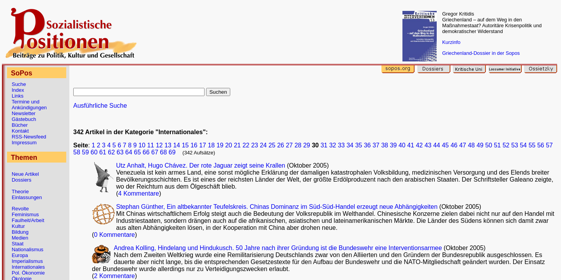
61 (102, 152)
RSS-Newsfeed (29, 137)
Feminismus (25, 214)
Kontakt (20, 131)
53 (514, 145)
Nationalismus (27, 249)
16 (194, 145)
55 (532, 145)
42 (419, 145)
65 (137, 152)
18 (211, 145)
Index (18, 90)
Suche (19, 84)
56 (540, 145)
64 (128, 152)
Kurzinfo (451, 42)
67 (154, 152)
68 (163, 152)
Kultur (18, 226)
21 (237, 145)
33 (341, 145)
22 (245, 145)
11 (150, 145)
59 (85, 152)
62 (111, 152)
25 (271, 145)
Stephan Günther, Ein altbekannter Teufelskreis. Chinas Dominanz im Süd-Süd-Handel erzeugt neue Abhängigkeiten (277, 206)
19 (220, 145)
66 (146, 152)
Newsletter (23, 113)
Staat (17, 244)
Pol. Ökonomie (28, 273)
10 (141, 145)
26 (280, 145)
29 (306, 145)
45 (445, 145)
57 (549, 145)
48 (471, 145)
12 (159, 145)
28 (298, 145)
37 (375, 145)
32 (332, 145)
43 (428, 145)
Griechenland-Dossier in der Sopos (481, 53)
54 (523, 145)
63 (119, 152)
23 (254, 145)
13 (167, 145)
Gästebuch (24, 119)
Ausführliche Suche (100, 105)
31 (324, 145)
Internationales (28, 267)
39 (393, 145)
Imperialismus (27, 261)
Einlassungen (27, 197)
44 (436, 145)
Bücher (20, 125)
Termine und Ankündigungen (29, 104)
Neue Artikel (25, 174)
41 (410, 145)
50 (488, 145)
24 (263, 145)
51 (497, 145)
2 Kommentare (114, 276)
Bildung (20, 232)
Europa (20, 255)
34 (349, 145)
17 (202, 145)
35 (358, 145)
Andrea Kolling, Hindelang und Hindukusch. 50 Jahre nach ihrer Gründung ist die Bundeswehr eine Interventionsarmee (278, 248)
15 (185, 145)
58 (76, 152)
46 (453, 145)
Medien (20, 238)
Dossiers (21, 180)
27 (289, 145)
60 (94, 152)
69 (172, 152)
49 (479, 145)
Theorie (20, 191)
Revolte (20, 209)
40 (402, 145)
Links (17, 96)
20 (228, 145)
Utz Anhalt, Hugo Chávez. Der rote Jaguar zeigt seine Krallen (200, 165)
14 (176, 145)
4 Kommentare (138, 193)
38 (384, 145)
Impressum (24, 142)
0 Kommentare (114, 234)
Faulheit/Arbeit (28, 220)
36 (367, 145)
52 (506, 145)
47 (462, 145)
